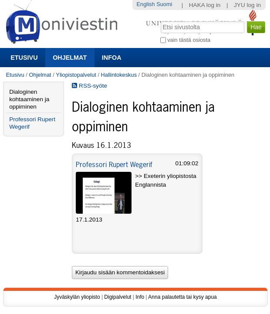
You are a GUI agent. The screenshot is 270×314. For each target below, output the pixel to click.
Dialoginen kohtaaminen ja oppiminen (29, 99)
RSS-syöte (89, 85)
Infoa (112, 57)
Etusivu (23, 57)
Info (139, 297)
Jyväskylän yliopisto (77, 297)
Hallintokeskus (119, 75)
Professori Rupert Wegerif (114, 164)
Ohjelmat (70, 57)
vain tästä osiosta (188, 40)
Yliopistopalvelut (76, 75)
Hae (159, 20)
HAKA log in (205, 5)
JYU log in (247, 5)
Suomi (164, 4)
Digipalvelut (117, 297)
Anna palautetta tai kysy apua (182, 297)
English (146, 4)
